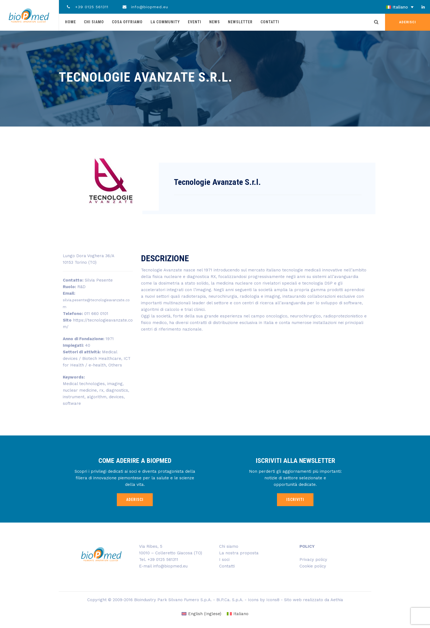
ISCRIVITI (295, 499)
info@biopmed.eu (145, 7)
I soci (224, 559)
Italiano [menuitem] (400, 7)
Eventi (194, 22)
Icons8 (272, 599)
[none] (385, 7)
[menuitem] (385, 7)
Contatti (270, 22)
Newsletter (240, 22)
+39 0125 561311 (87, 7)
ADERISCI (407, 22)
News (214, 22)
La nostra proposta (239, 552)
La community (165, 22)
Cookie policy (312, 566)
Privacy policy (313, 559)
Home (70, 22)
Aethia (336, 599)
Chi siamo (94, 22)
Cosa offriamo (127, 22)
